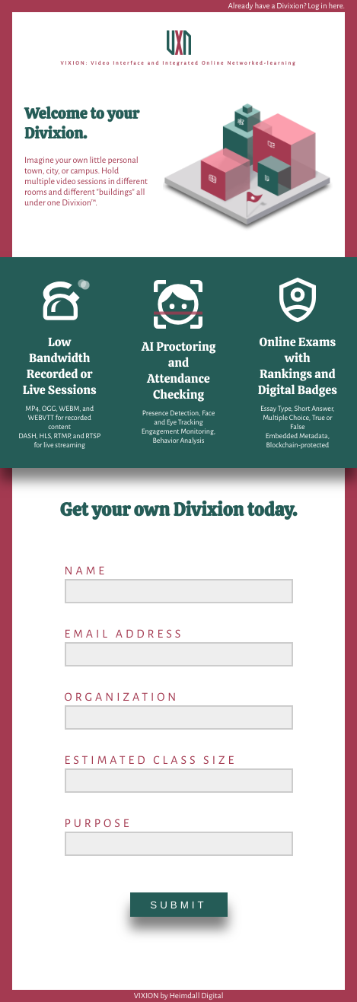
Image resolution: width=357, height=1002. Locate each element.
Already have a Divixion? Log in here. (286, 6)
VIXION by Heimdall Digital (179, 996)
